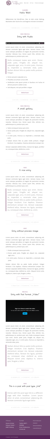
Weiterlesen (25, 93)
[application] (25, 43)
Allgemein (25, 10)
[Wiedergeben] (6, 43)
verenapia (36, 28)
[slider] (42, 43)
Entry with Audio (25, 36)
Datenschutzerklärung (37, 425)
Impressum (35, 423)
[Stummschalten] (39, 43)
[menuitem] (17, 3)
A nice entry (25, 170)
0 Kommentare (25, 28)
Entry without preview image (25, 231)
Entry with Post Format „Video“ (25, 294)
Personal (27, 34)
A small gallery (25, 108)
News (22, 34)
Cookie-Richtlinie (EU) (37, 428)
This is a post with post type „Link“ (25, 386)
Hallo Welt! (25, 12)
